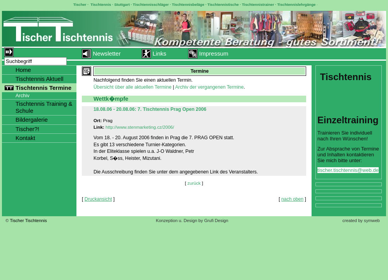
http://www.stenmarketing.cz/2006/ (140, 127)
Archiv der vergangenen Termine (209, 87)
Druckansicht (98, 199)
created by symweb (360, 220)
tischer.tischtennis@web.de (348, 170)
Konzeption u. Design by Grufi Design (192, 220)
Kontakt (25, 138)
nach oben (292, 199)
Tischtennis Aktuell (39, 78)
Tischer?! (27, 129)
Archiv (22, 95)
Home (23, 69)
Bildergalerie (32, 119)
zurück (194, 183)
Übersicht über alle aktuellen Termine (132, 87)
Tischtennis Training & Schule (44, 107)
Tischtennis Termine (43, 87)
